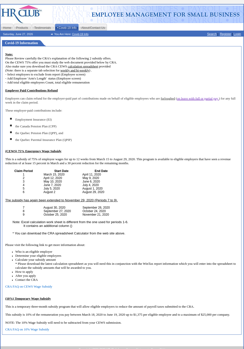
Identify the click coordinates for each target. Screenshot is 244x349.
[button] (198, 97)
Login (237, 34)
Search (212, 34)
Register (225, 34)
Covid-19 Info (80, 34)
